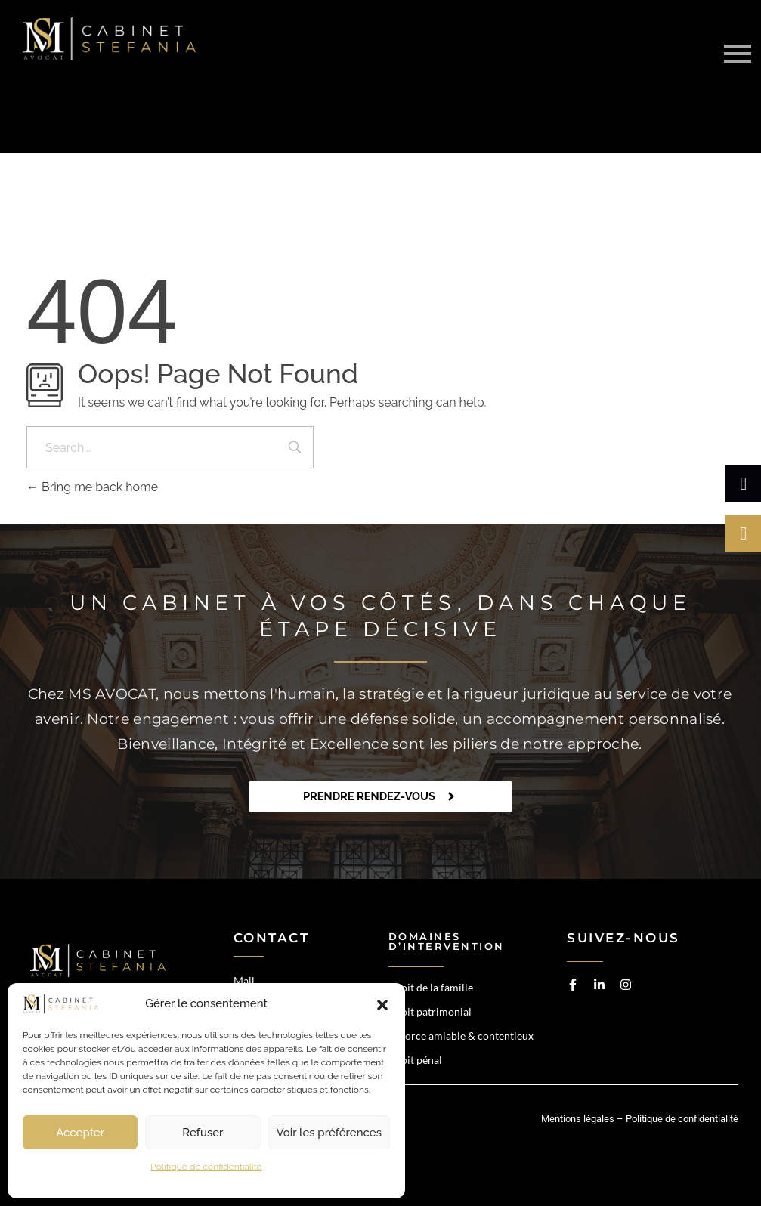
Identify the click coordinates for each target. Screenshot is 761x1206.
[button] (382, 1004)
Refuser (202, 1133)
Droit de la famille (430, 987)
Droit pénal (415, 1059)
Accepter (80, 1133)
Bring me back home (92, 487)
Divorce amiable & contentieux (461, 1035)
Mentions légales (577, 1118)
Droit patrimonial (430, 1011)
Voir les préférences (329, 1133)
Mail (244, 980)
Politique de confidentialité (205, 1166)
